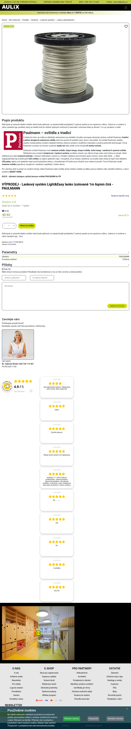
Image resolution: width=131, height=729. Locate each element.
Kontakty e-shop (16, 699)
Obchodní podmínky (49, 688)
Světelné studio (16, 677)
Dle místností (14, 20)
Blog (115, 691)
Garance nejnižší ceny (120, 196)
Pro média (16, 684)
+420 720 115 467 (91, 2)
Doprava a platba (49, 677)
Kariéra (16, 695)
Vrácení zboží (49, 680)
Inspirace (114, 684)
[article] (57, 387)
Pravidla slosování (81, 699)
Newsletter (16, 680)
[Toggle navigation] (126, 7)
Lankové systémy (47, 20)
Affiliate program (49, 695)
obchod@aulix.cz (120, 2)
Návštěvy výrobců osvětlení (82, 684)
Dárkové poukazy (49, 691)
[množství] (9, 225)
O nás (16, 673)
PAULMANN (12, 244)
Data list (7, 269)
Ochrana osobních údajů (82, 691)
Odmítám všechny (115, 719)
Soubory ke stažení (82, 695)
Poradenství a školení (82, 680)
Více (21, 236)
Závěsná (34, 20)
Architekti (82, 677)
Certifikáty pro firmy (82, 688)
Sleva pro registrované (49, 673)
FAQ (114, 688)
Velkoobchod (81, 673)
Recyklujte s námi (114, 699)
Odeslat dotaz (117, 306)
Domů (4, 20)
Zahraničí (115, 673)
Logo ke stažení (16, 688)
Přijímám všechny (71, 719)
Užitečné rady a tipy (115, 677)
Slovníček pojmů (114, 695)
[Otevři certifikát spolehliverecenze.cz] (23, 381)
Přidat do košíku (27, 226)
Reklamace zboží (49, 684)
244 (19, 391)
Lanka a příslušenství (65, 20)
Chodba (25, 20)
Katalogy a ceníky (114, 680)
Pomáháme (16, 691)
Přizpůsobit (93, 719)
